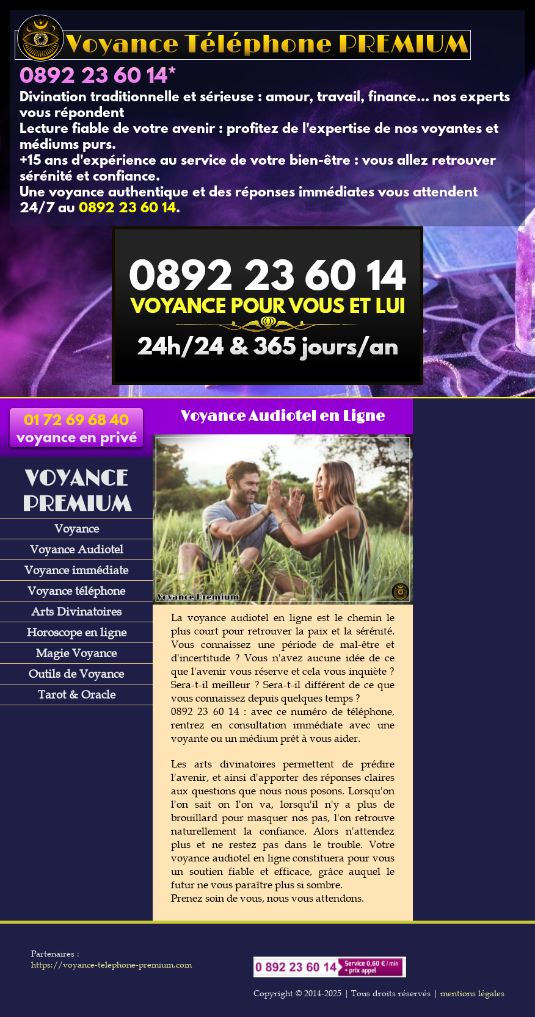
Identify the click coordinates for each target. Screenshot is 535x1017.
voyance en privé (76, 430)
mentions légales (472, 993)
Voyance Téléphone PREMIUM (242, 44)
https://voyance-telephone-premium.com (111, 964)
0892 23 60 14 (93, 77)
